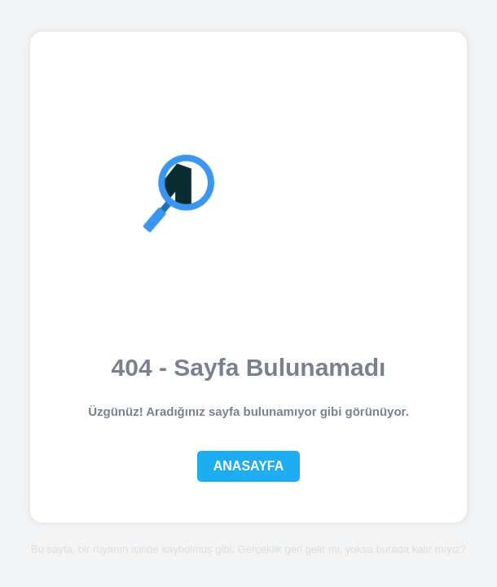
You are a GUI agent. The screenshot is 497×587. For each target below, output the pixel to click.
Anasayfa (248, 466)
